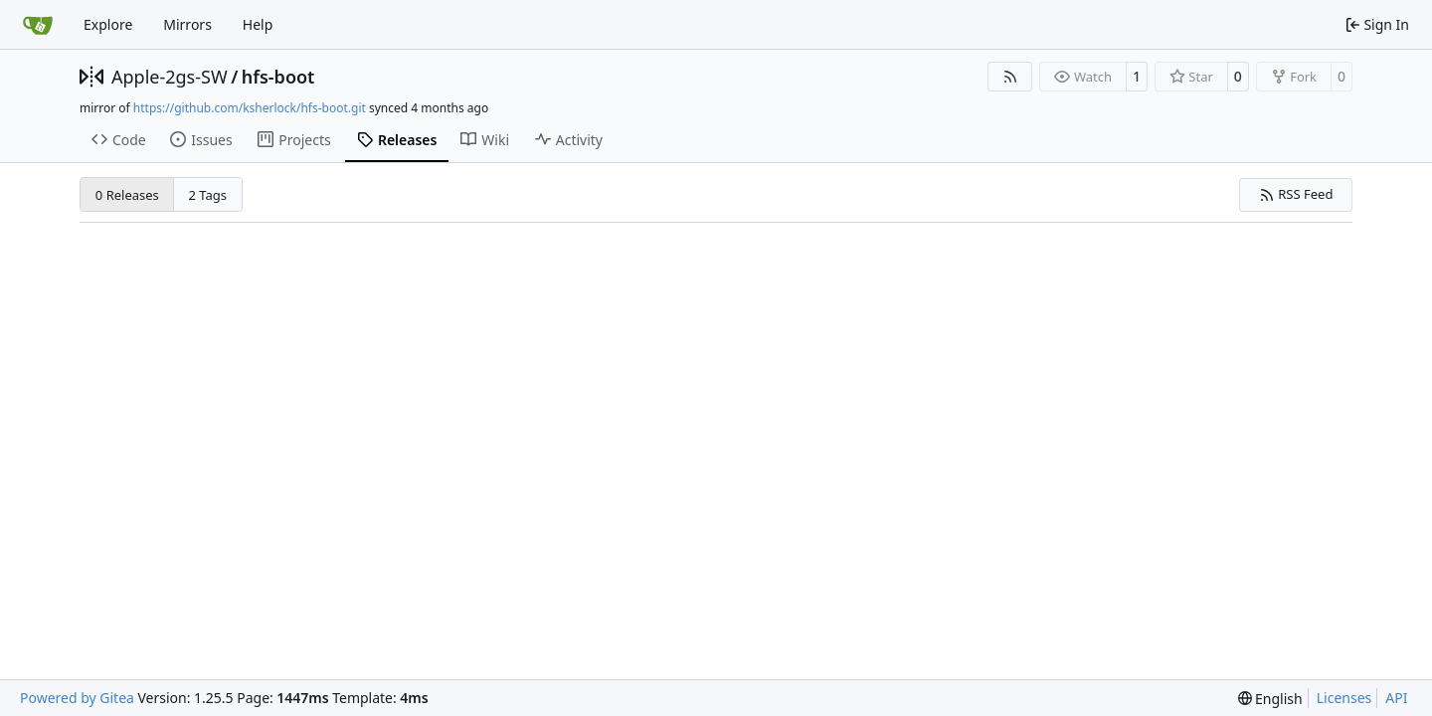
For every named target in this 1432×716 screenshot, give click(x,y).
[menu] (1270, 698)
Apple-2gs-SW (169, 77)
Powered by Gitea (77, 697)
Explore (108, 24)
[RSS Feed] (1010, 76)
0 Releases (127, 195)
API (1396, 697)
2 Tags (208, 195)
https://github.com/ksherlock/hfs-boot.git (249, 107)
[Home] (38, 25)
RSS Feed (1296, 194)
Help (258, 24)
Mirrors (187, 24)
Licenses (1344, 697)
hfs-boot (278, 77)
